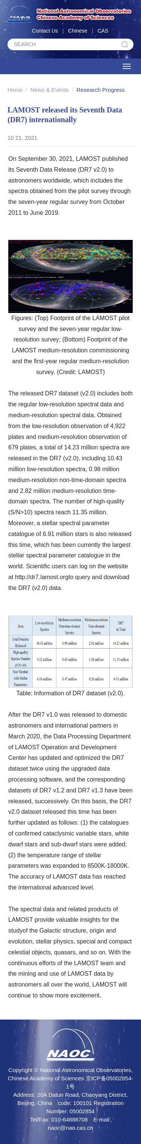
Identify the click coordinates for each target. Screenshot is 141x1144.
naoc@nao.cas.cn (70, 1128)
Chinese (77, 31)
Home (15, 90)
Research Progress (100, 90)
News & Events (49, 90)
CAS (102, 31)
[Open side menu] (126, 66)
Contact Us (45, 31)
